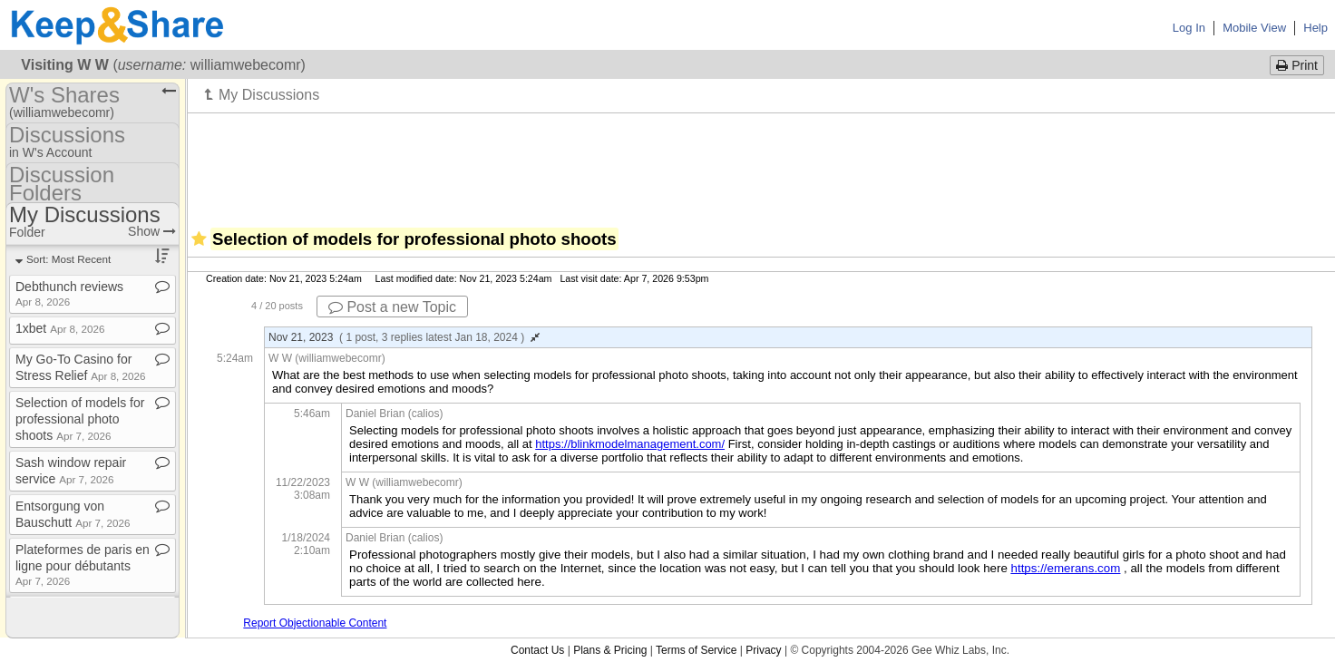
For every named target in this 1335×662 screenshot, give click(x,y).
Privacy (763, 650)
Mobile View (1254, 27)
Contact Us (537, 650)
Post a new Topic (392, 307)
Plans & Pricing (610, 650)
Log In (1189, 27)
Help (1315, 27)
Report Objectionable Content (314, 623)
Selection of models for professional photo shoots (79, 419)
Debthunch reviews (69, 293)
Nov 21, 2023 (404, 337)
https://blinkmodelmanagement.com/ (630, 444)
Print (1297, 65)
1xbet (59, 328)
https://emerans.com (1066, 568)
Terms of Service (696, 650)
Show (152, 231)
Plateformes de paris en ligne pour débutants (82, 564)
